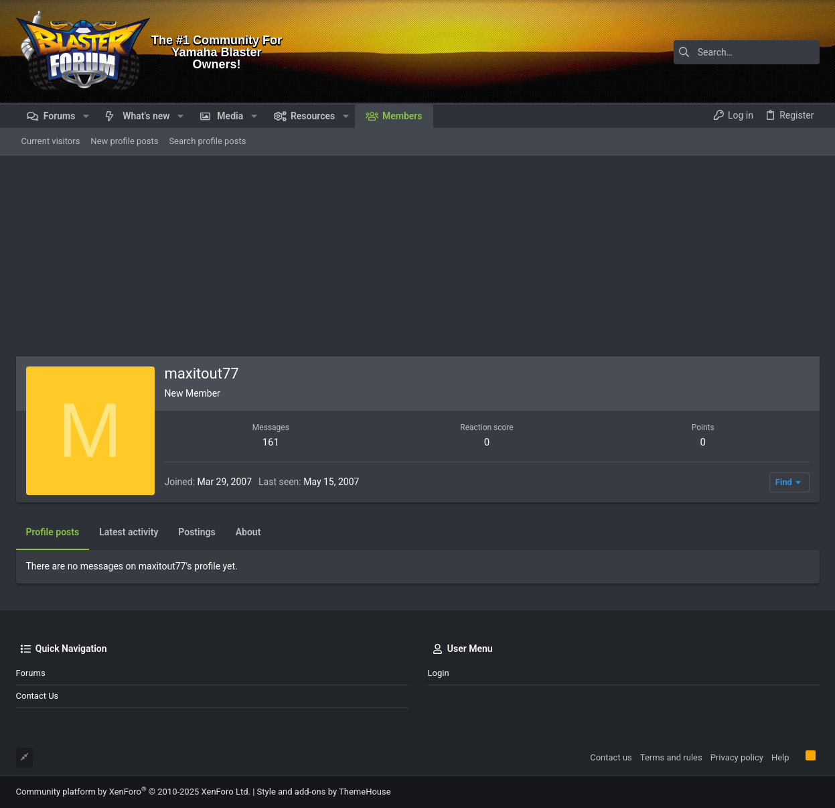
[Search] (736, 52)
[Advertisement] (418, 256)
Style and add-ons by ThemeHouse (324, 792)
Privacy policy (736, 757)
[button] (85, 115)
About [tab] (248, 532)
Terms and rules (671, 757)
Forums (31, 673)
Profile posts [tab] (53, 532)
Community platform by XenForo (133, 792)
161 (270, 442)
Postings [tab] (196, 532)
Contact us (37, 696)
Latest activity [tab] (128, 532)
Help (780, 757)
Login (438, 673)
